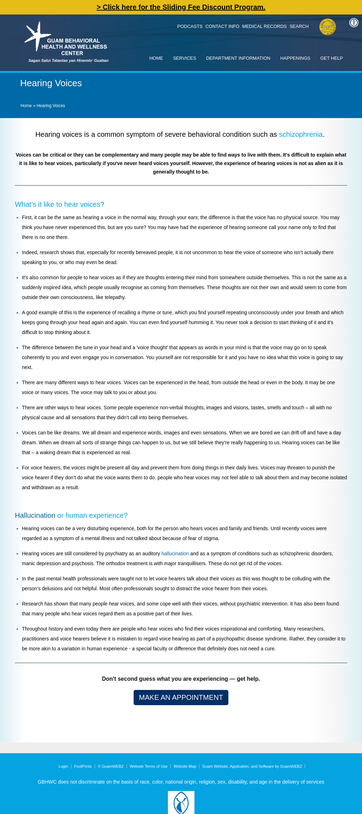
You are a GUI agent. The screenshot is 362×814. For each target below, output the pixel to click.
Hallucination (35, 515)
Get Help (331, 58)
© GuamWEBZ (111, 766)
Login (63, 766)
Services (184, 58)
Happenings (295, 58)
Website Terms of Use (149, 766)
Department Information (238, 58)
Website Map (185, 766)
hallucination (175, 553)
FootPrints (83, 766)
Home (156, 58)
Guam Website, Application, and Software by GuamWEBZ (252, 766)
